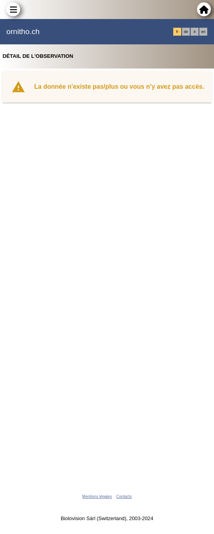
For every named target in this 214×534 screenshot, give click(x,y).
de (186, 32)
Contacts (124, 496)
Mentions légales (97, 496)
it (195, 32)
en (203, 32)
